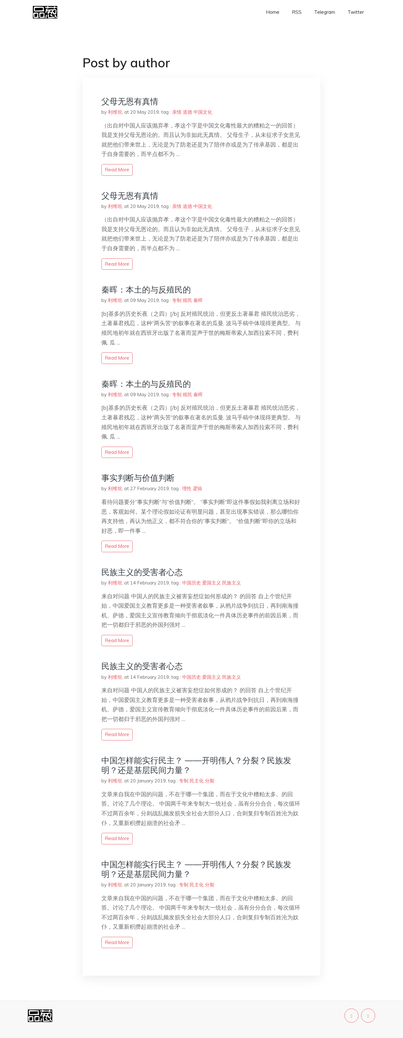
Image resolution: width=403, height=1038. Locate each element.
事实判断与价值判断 (138, 478)
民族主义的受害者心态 (142, 572)
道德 (187, 112)
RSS (297, 12)
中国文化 (202, 112)
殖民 (187, 300)
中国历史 (191, 583)
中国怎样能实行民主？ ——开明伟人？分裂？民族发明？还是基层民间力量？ (196, 765)
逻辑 (197, 488)
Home (272, 12)
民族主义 (231, 583)
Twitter (356, 12)
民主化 (197, 781)
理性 (186, 488)
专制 (176, 300)
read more (117, 170)
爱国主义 (211, 583)
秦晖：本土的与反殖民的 (146, 289)
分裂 (209, 781)
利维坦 (115, 112)
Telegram (324, 12)
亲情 (176, 112)
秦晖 (198, 300)
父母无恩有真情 (129, 101)
